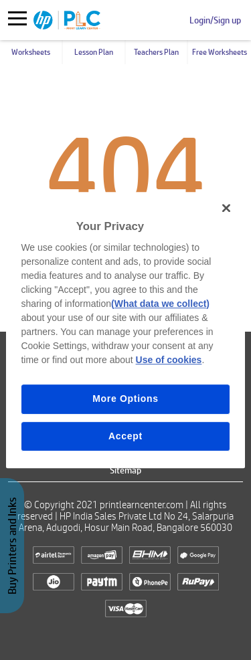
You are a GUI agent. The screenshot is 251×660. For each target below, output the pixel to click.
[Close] (226, 208)
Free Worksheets (219, 52)
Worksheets (30, 52)
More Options (125, 398)
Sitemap (125, 470)
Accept (125, 436)
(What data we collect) (160, 303)
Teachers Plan (156, 52)
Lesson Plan (93, 52)
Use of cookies (169, 359)
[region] (125, 330)
